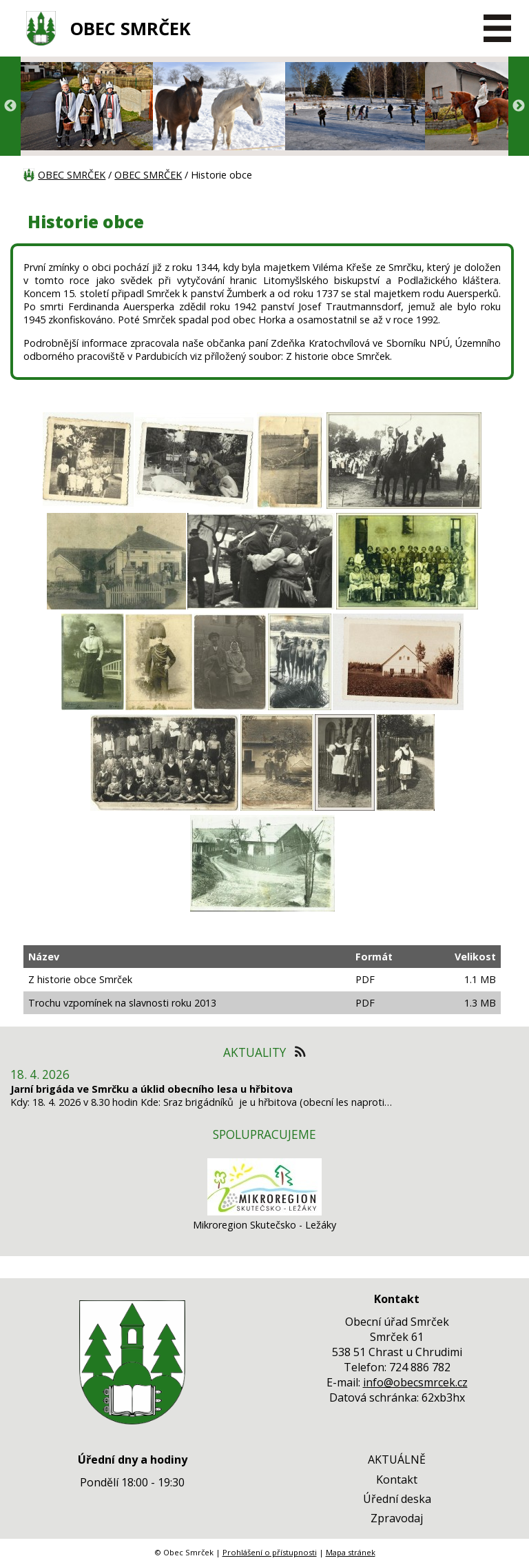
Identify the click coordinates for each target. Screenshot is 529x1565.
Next (519, 106)
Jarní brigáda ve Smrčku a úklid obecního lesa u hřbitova (151, 1089)
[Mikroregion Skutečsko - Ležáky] (264, 1211)
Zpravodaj (397, 1518)
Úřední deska (397, 1498)
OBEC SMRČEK (130, 29)
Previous (10, 106)
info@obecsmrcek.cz (415, 1382)
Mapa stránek (350, 1552)
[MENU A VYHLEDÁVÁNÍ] (498, 28)
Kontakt (396, 1479)
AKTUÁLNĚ (397, 1459)
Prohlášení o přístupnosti (269, 1552)
